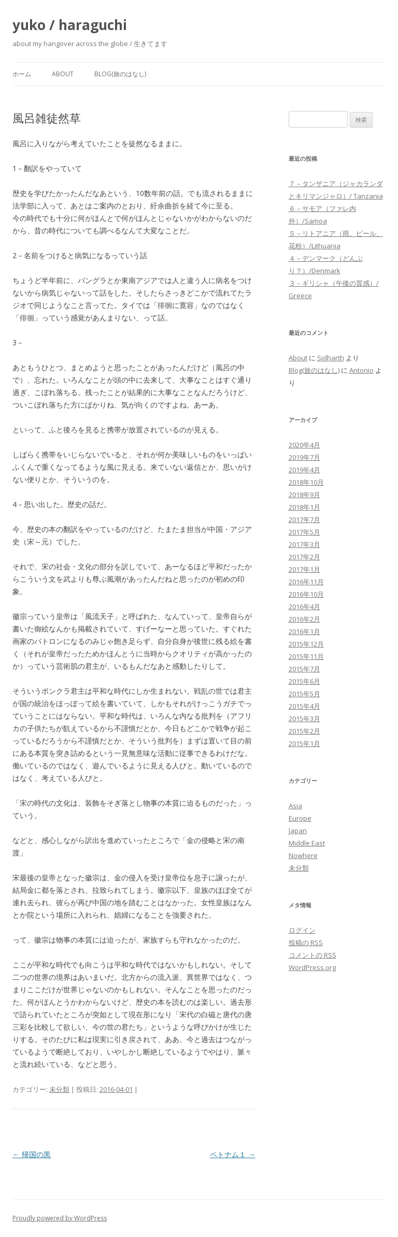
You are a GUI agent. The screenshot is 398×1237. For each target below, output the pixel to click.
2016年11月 (306, 581)
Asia (295, 805)
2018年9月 (304, 494)
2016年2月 (304, 619)
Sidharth (330, 357)
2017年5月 (304, 532)
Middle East (307, 843)
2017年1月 (304, 569)
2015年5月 (304, 693)
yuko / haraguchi (69, 25)
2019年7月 (304, 457)
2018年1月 (304, 507)
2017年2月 (304, 556)
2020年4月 (304, 444)
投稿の (306, 942)
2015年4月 (304, 706)
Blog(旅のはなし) (120, 73)
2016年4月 (304, 606)
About (63, 73)
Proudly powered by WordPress (59, 1218)
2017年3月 (304, 544)
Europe (300, 818)
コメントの (312, 955)
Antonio (361, 370)
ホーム (21, 73)
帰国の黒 (31, 1154)
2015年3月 (304, 718)
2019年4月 (304, 469)
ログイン (302, 930)
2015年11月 (306, 656)
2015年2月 (304, 731)
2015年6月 (304, 681)
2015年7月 (304, 668)
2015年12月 (306, 644)
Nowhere (303, 855)
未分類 (59, 1089)
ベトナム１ (232, 1154)
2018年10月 (306, 482)
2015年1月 (304, 743)
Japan (298, 830)
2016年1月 (304, 631)
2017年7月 (304, 519)
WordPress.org (312, 967)
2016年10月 (306, 594)
